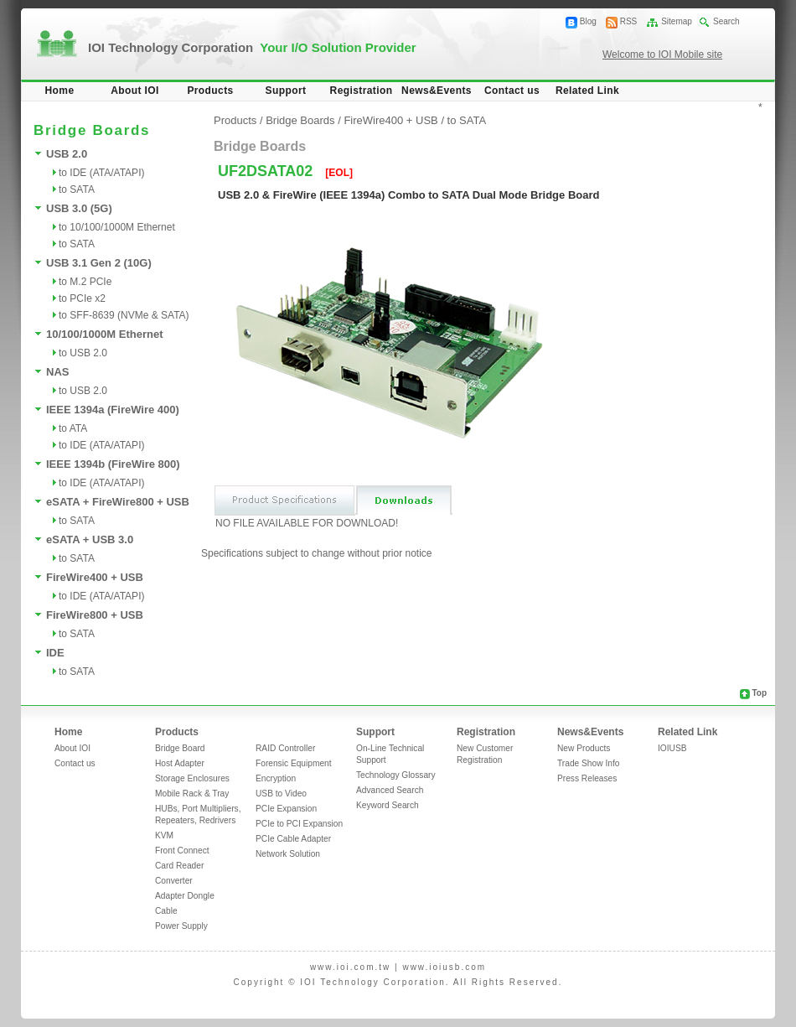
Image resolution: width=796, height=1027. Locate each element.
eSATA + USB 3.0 (89, 539)
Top (759, 693)
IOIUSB (672, 748)
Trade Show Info (588, 763)
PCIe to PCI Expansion (299, 823)
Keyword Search (387, 805)
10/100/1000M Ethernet (104, 334)
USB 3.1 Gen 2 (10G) (99, 263)
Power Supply (181, 926)
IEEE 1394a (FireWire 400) (112, 409)
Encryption (276, 778)
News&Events (436, 90)
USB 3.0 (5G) (79, 208)
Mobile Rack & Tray (192, 793)
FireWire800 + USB (94, 615)
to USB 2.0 (83, 353)
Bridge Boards (300, 120)
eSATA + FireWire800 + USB (117, 501)
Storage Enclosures (192, 778)
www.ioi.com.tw (350, 967)
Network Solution (288, 853)
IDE (55, 652)
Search (726, 21)
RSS (629, 21)
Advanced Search (389, 790)
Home (60, 90)
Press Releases (587, 778)
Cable (166, 910)
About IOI (135, 90)
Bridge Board (179, 748)
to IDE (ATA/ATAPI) (101, 173)
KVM (164, 835)
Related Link (587, 90)
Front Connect (182, 850)
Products (210, 90)
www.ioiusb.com (444, 967)
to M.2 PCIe (85, 282)
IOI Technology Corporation (252, 47)
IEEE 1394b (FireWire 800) (113, 464)
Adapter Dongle (185, 895)
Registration (361, 90)
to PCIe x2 (82, 298)
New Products (583, 748)
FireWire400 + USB (94, 577)
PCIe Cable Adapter (293, 838)
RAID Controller (285, 748)
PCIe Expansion (286, 808)
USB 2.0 (66, 154)
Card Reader (179, 865)
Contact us (512, 90)
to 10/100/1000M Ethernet (117, 227)
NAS (57, 372)
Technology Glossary (396, 775)
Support (286, 90)
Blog (588, 21)
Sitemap (676, 21)
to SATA (77, 189)
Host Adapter (179, 763)
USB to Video (281, 793)
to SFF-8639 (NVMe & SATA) (124, 315)
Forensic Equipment (294, 763)
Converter (174, 880)
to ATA (73, 428)
